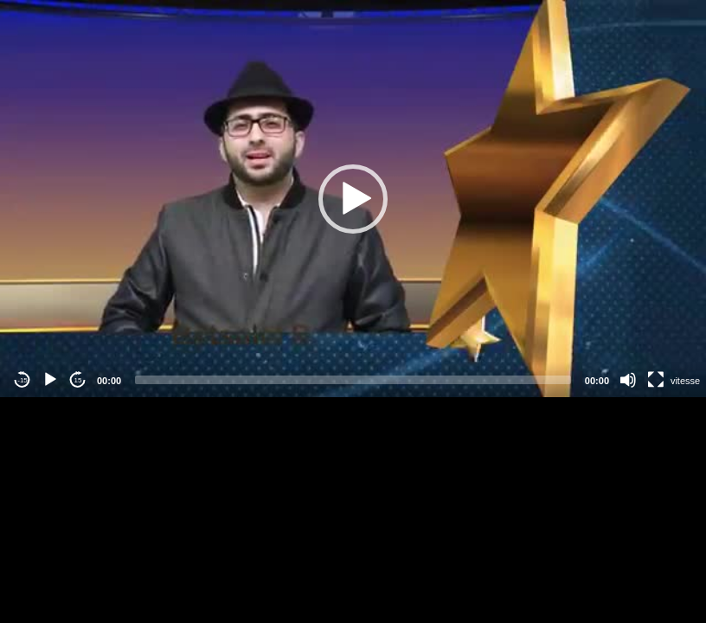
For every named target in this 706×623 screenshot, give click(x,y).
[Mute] (628, 380)
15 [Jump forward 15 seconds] (78, 380)
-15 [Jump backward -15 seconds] (22, 380)
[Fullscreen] (655, 380)
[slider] (353, 380)
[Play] (50, 380)
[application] (353, 198)
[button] (353, 199)
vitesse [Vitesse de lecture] (685, 381)
